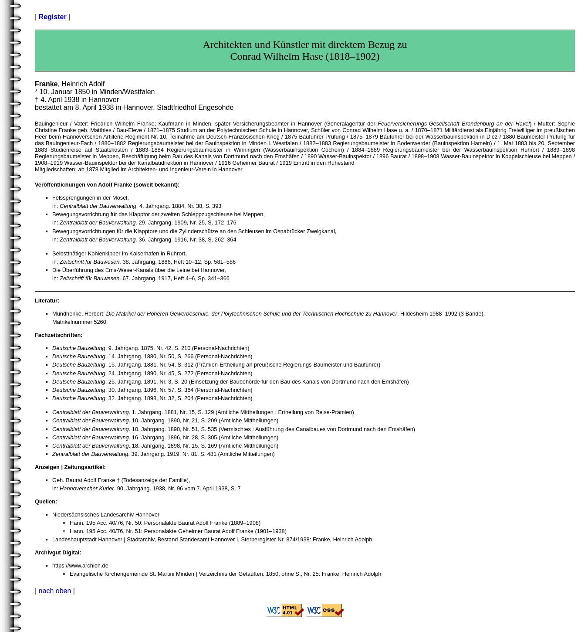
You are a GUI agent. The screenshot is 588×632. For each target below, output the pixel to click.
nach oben (55, 591)
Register (53, 16)
